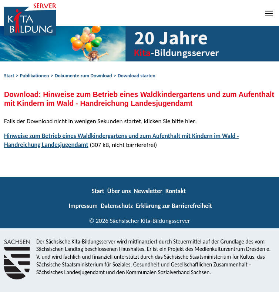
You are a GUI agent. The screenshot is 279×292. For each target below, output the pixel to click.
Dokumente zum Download (83, 76)
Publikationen (34, 76)
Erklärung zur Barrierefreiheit (174, 206)
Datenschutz (117, 206)
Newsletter (148, 191)
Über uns (119, 191)
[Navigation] (269, 13)
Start (9, 76)
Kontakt (175, 191)
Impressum (82, 206)
